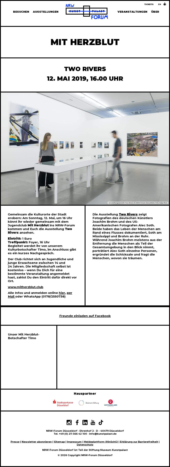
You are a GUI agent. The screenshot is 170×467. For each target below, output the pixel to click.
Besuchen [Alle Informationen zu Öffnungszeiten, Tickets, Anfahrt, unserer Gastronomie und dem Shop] (21, 11)
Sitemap (59, 441)
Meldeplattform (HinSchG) (101, 441)
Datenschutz (85, 444)
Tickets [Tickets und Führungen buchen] (149, 4)
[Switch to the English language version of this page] (159, 4)
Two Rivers (128, 214)
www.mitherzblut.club (25, 287)
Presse (15, 441)
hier (62, 293)
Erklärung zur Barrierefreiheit (139, 441)
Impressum (74, 441)
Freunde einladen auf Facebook (85, 316)
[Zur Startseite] (87, 12)
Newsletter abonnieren (37, 441)
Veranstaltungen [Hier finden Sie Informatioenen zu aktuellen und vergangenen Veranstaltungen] (132, 11)
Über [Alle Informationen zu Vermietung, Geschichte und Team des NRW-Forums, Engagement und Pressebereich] (155, 11)
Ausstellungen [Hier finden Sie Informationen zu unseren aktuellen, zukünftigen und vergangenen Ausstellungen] (45, 11)
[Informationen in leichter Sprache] (164, 5)
